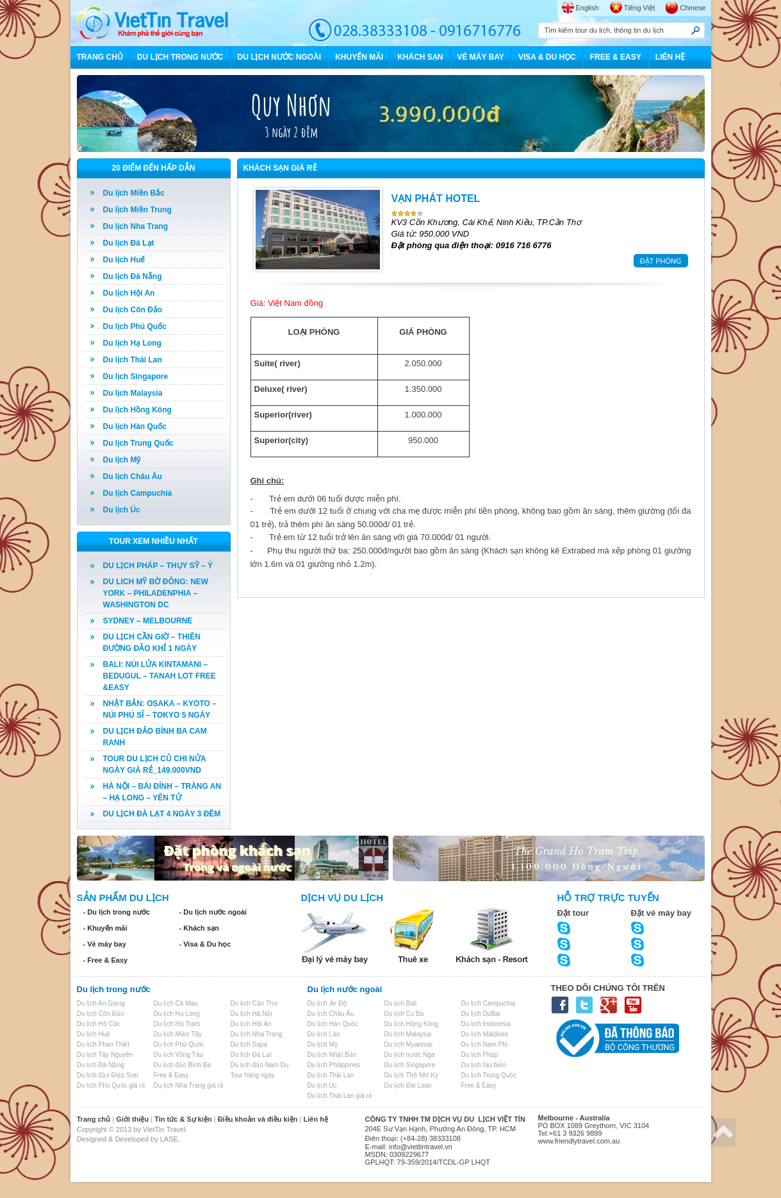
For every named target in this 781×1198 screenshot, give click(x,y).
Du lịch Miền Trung (137, 209)
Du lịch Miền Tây (178, 1034)
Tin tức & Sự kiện (182, 1119)
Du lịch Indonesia (486, 1023)
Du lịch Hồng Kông (137, 409)
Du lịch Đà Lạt (128, 243)
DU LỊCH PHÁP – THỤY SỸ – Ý (158, 565)
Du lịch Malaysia (133, 393)
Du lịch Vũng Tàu (178, 1054)
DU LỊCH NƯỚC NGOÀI (280, 57)
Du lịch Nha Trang (136, 226)
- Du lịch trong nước (116, 912)
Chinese (692, 8)
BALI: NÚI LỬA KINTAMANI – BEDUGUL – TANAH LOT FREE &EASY (159, 676)
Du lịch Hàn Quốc (135, 426)
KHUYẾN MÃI (359, 57)
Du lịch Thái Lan (132, 359)
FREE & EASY (615, 57)
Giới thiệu (132, 1119)
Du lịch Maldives (485, 1034)
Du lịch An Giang (101, 1003)
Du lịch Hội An (129, 293)
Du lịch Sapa (249, 1044)
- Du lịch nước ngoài (213, 912)
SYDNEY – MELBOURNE (148, 620)
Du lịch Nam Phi (484, 1044)
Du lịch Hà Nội (251, 1013)
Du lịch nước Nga (409, 1054)
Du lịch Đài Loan (408, 1085)
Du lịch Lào (324, 1034)
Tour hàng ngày (253, 1075)
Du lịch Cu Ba (404, 1013)
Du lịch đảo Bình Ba (182, 1064)
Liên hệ (316, 1119)
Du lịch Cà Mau (176, 1003)
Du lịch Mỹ (122, 459)
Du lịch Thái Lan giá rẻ (340, 1095)
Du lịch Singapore (136, 376)
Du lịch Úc (121, 509)
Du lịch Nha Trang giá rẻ (189, 1085)
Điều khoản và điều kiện (258, 1119)
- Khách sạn (199, 928)
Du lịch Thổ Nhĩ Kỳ (411, 1075)
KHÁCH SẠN (420, 57)
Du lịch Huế (124, 259)
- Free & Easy (105, 960)
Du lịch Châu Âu (132, 476)
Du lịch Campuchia (137, 493)
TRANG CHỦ (100, 57)
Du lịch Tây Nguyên (105, 1054)
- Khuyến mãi (105, 928)
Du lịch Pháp (479, 1054)
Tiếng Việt (639, 8)
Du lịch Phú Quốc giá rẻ (111, 1085)
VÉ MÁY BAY (480, 57)
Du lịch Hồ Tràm (177, 1023)
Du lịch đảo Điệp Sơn (107, 1075)
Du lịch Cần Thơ (254, 1003)
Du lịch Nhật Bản (332, 1054)
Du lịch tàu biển (483, 1064)
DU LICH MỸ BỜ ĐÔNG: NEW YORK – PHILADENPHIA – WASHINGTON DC (156, 593)
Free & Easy (171, 1075)
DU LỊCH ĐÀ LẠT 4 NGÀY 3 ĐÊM (162, 813)
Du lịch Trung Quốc (138, 443)
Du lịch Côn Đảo (133, 309)
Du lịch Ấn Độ (327, 1003)
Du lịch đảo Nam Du (260, 1064)
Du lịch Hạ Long (132, 343)
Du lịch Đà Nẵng (132, 276)
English (587, 8)
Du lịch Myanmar (408, 1044)
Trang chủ (94, 1119)
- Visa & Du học (205, 944)
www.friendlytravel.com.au (579, 1141)
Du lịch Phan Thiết (103, 1044)
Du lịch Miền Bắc (134, 193)
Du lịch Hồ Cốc (98, 1023)
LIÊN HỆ (670, 57)
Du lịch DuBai (480, 1013)
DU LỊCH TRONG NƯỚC (180, 57)
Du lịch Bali (400, 1003)
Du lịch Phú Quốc (135, 326)
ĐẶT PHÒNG (661, 261)
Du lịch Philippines (334, 1064)
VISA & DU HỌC (547, 57)
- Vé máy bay (104, 944)
